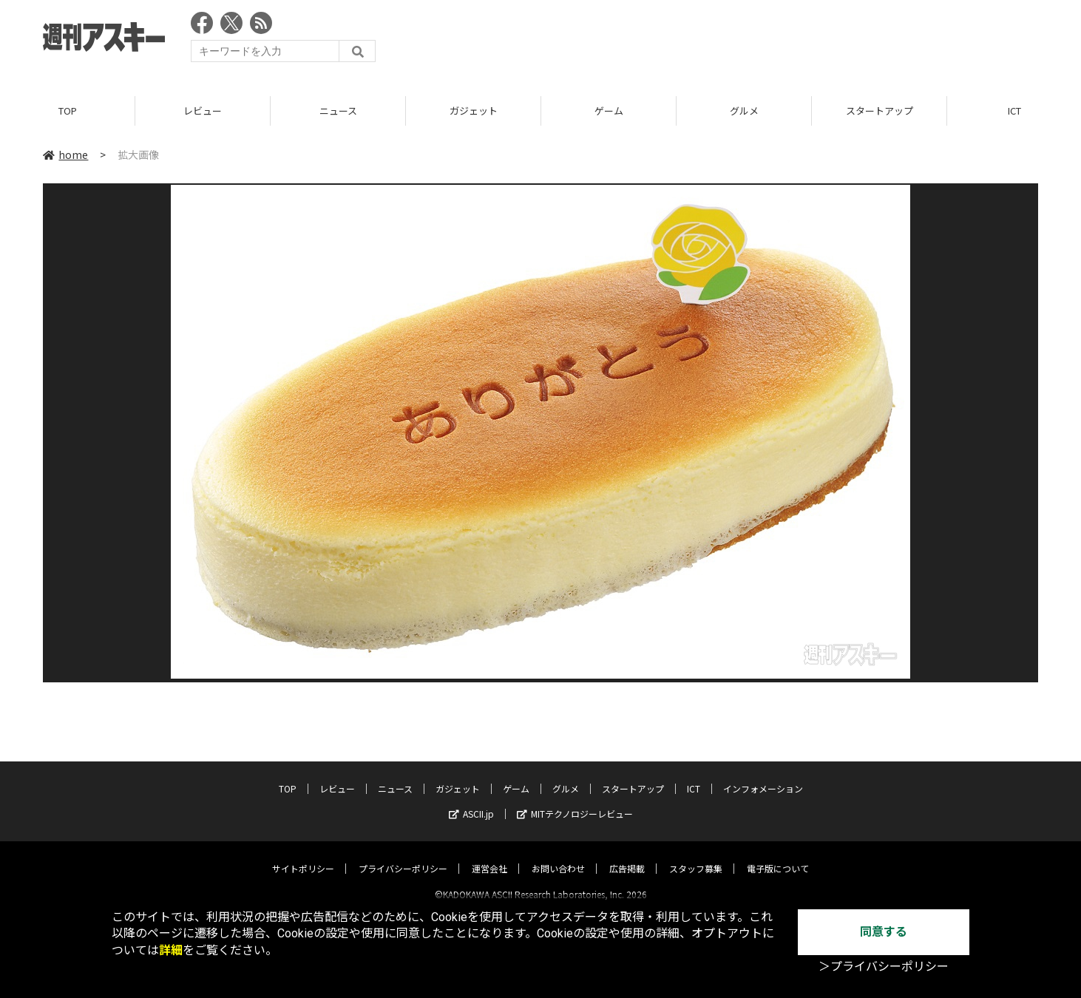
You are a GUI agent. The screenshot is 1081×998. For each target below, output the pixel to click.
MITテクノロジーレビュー (575, 801)
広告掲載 (627, 855)
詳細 (171, 950)
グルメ (744, 110)
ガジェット (474, 110)
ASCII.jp (471, 801)
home (65, 154)
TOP (67, 110)
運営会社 (489, 855)
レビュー (202, 110)
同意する (883, 932)
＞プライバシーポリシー (884, 967)
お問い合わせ (558, 855)
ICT (693, 776)
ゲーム (608, 110)
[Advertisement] (769, 40)
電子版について (778, 855)
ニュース (338, 110)
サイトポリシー (303, 855)
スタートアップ (879, 110)
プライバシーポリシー (403, 855)
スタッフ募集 (695, 855)
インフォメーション (763, 776)
